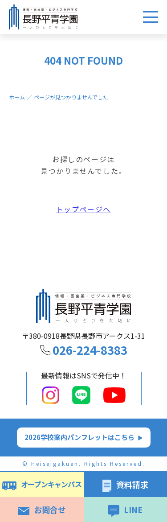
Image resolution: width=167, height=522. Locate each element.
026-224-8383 (90, 349)
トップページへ (83, 210)
